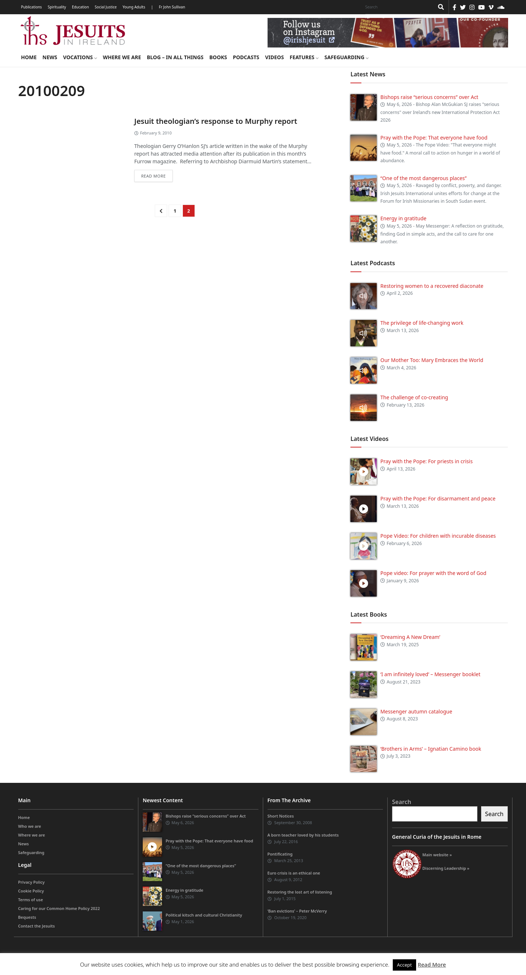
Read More (432, 964)
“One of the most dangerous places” (423, 178)
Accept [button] (404, 964)
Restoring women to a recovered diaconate (431, 285)
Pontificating (280, 854)
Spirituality (57, 6)
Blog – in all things (175, 57)
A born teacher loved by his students (303, 835)
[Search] (397, 7)
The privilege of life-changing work (421, 322)
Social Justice (106, 6)
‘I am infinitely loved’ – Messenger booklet (430, 674)
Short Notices (281, 816)
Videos (274, 57)
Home (29, 57)
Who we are (29, 826)
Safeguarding (347, 57)
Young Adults (134, 6)
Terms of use (30, 899)
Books (218, 57)
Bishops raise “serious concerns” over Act (429, 97)
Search (401, 802)
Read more (153, 176)
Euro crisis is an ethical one (294, 873)
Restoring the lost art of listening (300, 892)
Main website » (437, 854)
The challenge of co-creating (414, 397)
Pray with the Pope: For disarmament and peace (437, 498)
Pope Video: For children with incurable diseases (438, 535)
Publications (31, 6)
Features (304, 57)
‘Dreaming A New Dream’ (410, 636)
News (49, 57)
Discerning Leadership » (445, 868)
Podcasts (246, 57)
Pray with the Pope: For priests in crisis (426, 461)
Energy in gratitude (403, 218)
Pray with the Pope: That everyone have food (433, 137)
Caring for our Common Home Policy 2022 (59, 908)
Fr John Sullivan (172, 6)
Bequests (27, 917)
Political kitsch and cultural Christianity (204, 915)
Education (80, 6)
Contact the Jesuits (36, 926)
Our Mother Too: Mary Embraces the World (431, 360)
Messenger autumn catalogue (416, 711)
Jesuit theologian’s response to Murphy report (215, 121)
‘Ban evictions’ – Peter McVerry (297, 911)
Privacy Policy (31, 882)
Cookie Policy (31, 891)
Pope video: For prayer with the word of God (433, 573)
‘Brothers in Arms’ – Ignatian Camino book (430, 748)
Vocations (80, 57)
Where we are (122, 57)
